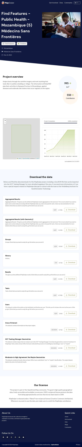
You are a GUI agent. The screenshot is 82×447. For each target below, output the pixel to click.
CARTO (37, 158)
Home (66, 416)
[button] (5, 120)
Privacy (78, 444)
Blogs (66, 424)
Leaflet (19, 158)
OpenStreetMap (26, 158)
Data (61, 3)
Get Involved (53, 3)
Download (70, 210)
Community (68, 3)
